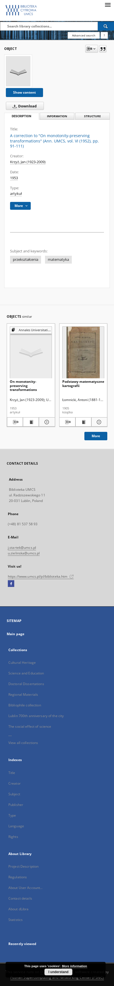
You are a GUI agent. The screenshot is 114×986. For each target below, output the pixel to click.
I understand (58, 972)
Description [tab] (21, 116)
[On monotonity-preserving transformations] (31, 353)
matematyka (58, 259)
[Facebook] (11, 583)
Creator (14, 783)
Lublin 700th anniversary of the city (36, 715)
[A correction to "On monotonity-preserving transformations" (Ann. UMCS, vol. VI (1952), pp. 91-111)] (18, 71)
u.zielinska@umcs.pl (24, 553)
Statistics (15, 919)
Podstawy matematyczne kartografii (83, 383)
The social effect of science (29, 726)
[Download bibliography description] (15, 422)
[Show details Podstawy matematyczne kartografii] (98, 422)
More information (74, 966)
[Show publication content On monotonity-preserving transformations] (31, 422)
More (96, 436)
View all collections (23, 742)
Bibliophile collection (24, 705)
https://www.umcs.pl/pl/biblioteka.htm (41, 576)
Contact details (20, 898)
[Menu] (108, 4)
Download (23, 106)
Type (12, 815)
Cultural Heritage (22, 662)
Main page (15, 634)
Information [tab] (57, 116)
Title (11, 772)
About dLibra (18, 909)
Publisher (15, 804)
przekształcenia (25, 259)
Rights (13, 836)
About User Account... (25, 887)
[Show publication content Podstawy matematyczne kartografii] (83, 422)
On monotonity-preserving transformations (23, 385)
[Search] (106, 26)
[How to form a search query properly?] (104, 35)
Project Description (23, 866)
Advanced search (83, 35)
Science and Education (26, 673)
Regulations (17, 877)
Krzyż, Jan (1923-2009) (28, 162)
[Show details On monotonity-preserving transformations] (46, 422)
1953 (14, 178)
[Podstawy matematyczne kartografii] (83, 353)
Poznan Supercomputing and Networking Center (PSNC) (57, 977)
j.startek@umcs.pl (22, 547)
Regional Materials (23, 694)
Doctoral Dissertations (26, 683)
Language (16, 826)
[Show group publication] (31, 330)
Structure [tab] (92, 116)
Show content (24, 92)
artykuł (16, 193)
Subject (14, 794)
